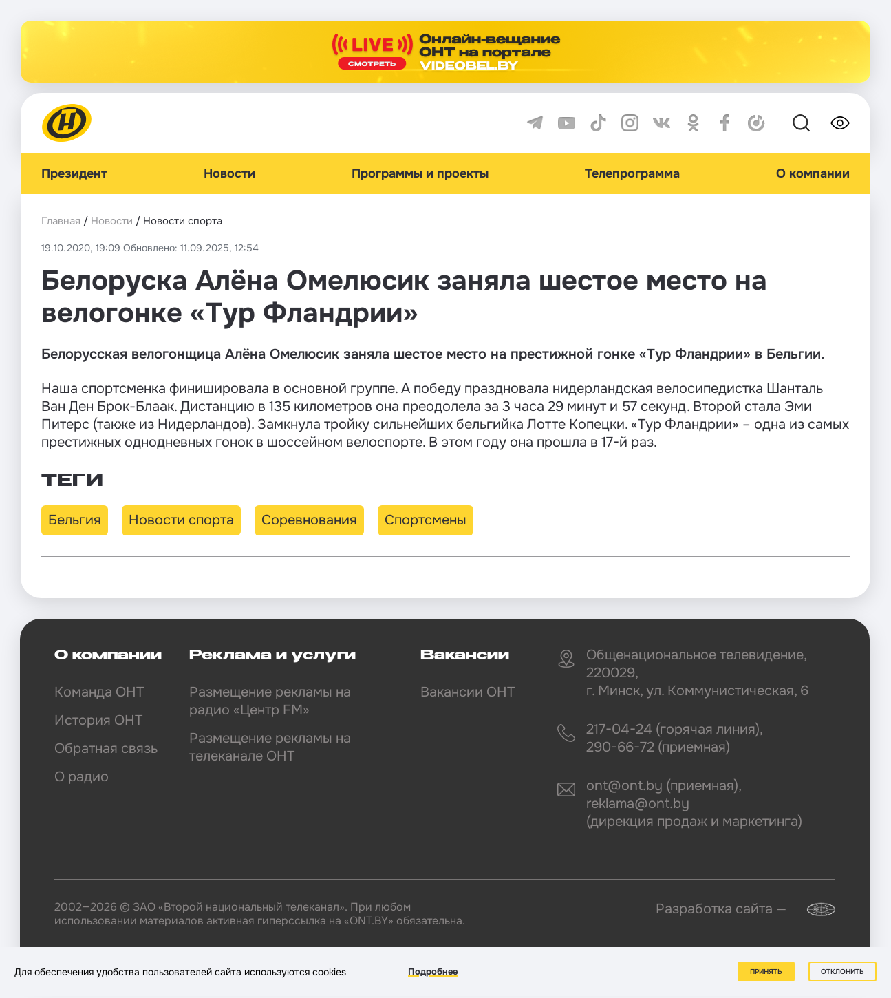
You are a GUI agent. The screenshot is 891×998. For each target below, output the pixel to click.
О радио (81, 776)
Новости (229, 173)
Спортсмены (425, 520)
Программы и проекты (420, 173)
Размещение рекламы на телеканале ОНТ (270, 747)
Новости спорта (181, 520)
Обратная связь (106, 748)
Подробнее (433, 971)
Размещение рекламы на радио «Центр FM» (270, 701)
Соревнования (309, 520)
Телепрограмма (632, 173)
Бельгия (74, 520)
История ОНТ (98, 720)
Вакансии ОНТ (467, 692)
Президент (74, 173)
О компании (813, 173)
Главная (60, 221)
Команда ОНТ (99, 692)
